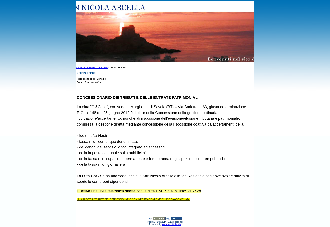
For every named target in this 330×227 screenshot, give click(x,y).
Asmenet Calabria (171, 224)
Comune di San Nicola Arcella (92, 67)
